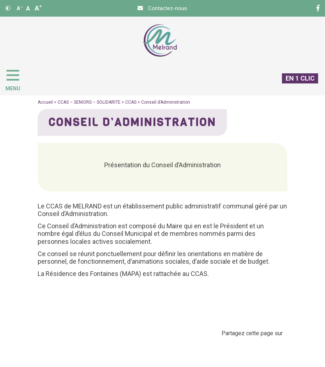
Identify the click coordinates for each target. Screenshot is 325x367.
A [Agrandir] (38, 8)
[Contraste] (7, 8)
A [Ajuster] (28, 8)
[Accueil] (160, 41)
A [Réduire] (20, 8)
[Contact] (162, 8)
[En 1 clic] (297, 84)
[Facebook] (318, 8)
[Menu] (16, 79)
